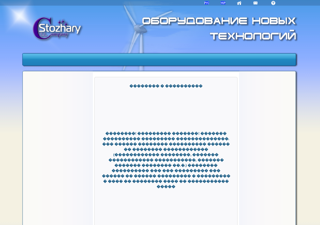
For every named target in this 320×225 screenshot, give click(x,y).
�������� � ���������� (165, 86)
